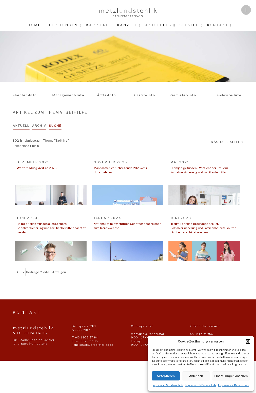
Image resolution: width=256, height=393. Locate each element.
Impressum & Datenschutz (168, 385)
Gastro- (144, 95)
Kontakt (217, 25)
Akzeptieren (166, 376)
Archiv (39, 125)
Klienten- (25, 95)
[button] (248, 341)
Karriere (97, 25)
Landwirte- (228, 95)
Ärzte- (106, 95)
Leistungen (63, 25)
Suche (55, 125)
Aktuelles (158, 25)
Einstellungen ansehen (231, 376)
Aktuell (21, 125)
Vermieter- (182, 95)
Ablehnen (196, 376)
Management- (68, 95)
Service (189, 25)
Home (34, 25)
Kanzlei (127, 25)
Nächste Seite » (227, 142)
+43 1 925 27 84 (86, 337)
